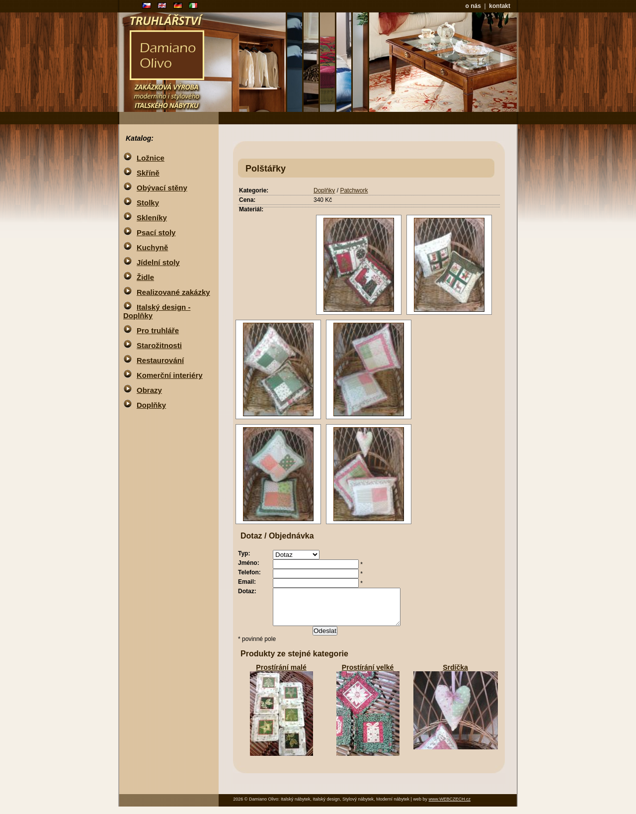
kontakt (499, 5)
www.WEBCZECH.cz (449, 806)
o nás (473, 5)
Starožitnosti (159, 345)
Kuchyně (152, 247)
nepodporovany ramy (402, 62)
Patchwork (354, 190)
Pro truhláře (158, 330)
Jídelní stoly (158, 262)
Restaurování (160, 360)
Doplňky (324, 190)
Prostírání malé (281, 675)
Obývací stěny (162, 187)
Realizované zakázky (173, 292)
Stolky (148, 202)
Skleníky (152, 217)
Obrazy (149, 390)
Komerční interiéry (170, 375)
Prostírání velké (368, 675)
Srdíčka (455, 675)
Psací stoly (156, 232)
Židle (145, 277)
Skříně (148, 173)
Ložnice (150, 158)
